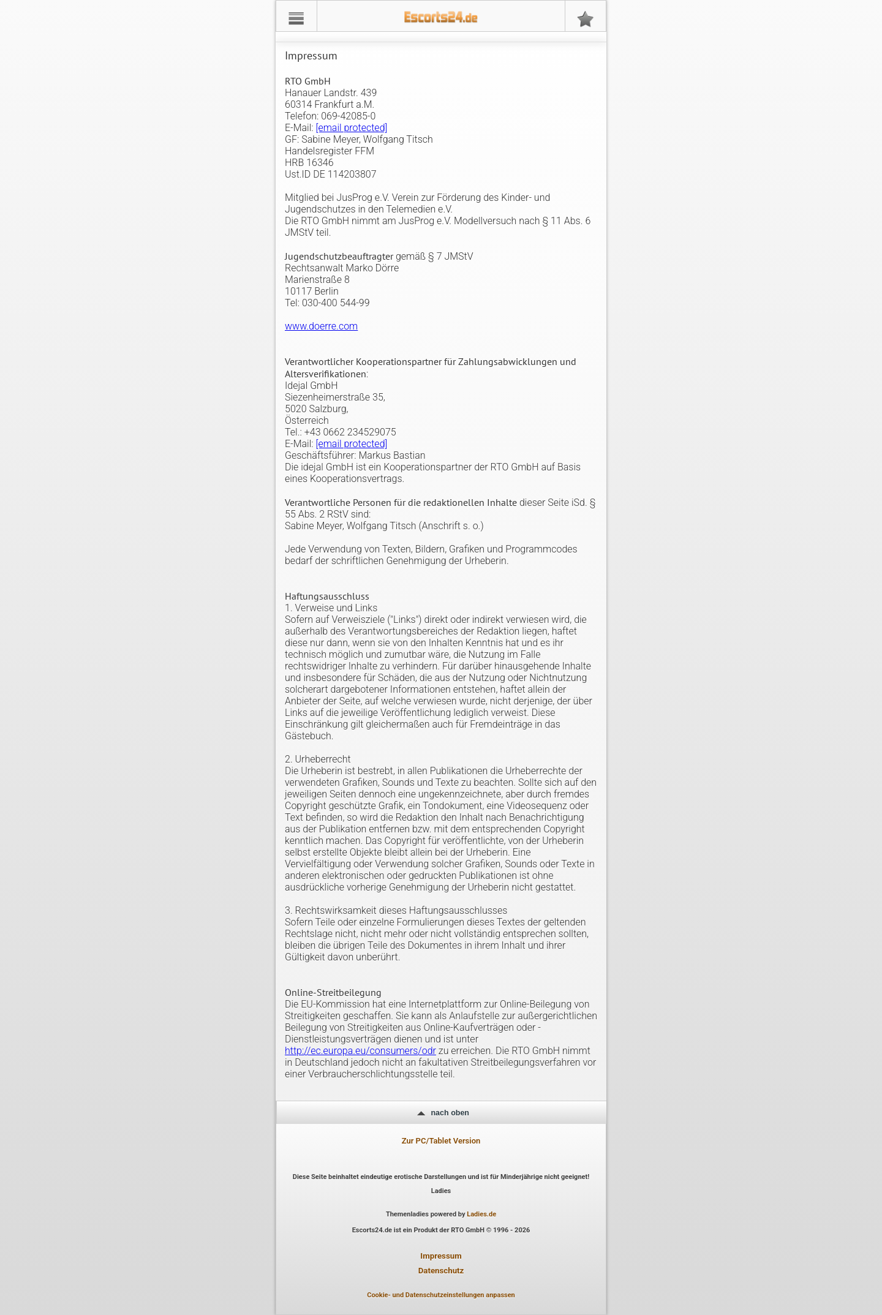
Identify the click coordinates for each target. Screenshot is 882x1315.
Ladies (441, 1191)
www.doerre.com (321, 326)
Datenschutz (441, 1270)
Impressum (440, 1255)
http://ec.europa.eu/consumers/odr (360, 1051)
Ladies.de (481, 1214)
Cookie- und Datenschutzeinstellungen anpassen (441, 1295)
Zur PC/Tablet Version (441, 1140)
